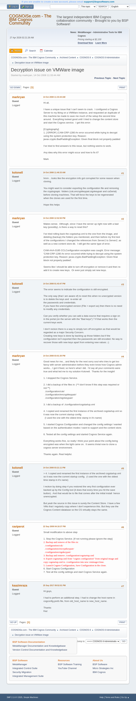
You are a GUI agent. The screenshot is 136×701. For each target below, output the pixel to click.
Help (101, 697)
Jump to (81, 641)
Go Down (15, 87)
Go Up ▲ (125, 697)
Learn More (101, 43)
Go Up (13, 622)
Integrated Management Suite (28, 676)
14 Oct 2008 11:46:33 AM (54, 172)
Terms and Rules (112, 697)
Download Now (85, 43)
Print (122, 87)
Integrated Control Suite (24, 668)
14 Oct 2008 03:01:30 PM (54, 356)
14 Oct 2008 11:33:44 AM (54, 97)
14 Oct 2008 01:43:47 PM (54, 284)
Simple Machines (31, 697)
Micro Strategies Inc (103, 668)
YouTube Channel (67, 668)
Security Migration (21, 672)
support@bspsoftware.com (99, 1)
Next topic (119, 78)
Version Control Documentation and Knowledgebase (39, 649)
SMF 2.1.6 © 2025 (14, 697)
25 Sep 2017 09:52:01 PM (54, 585)
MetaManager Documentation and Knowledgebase (39, 646)
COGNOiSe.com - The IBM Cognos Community (30, 19)
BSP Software (100, 664)
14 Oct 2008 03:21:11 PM (54, 468)
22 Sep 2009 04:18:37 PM (54, 526)
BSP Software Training (70, 664)
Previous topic (102, 78)
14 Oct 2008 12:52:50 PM (54, 218)
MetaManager (19, 664)
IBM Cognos (99, 672)
